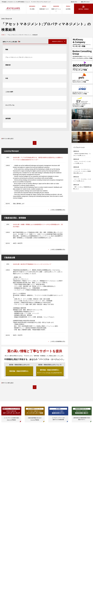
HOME (3, 34)
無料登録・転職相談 (83, 9)
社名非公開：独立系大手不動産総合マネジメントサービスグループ (32, 264)
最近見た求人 (74, 1)
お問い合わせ (86, 1)
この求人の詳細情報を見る (57, 209)
